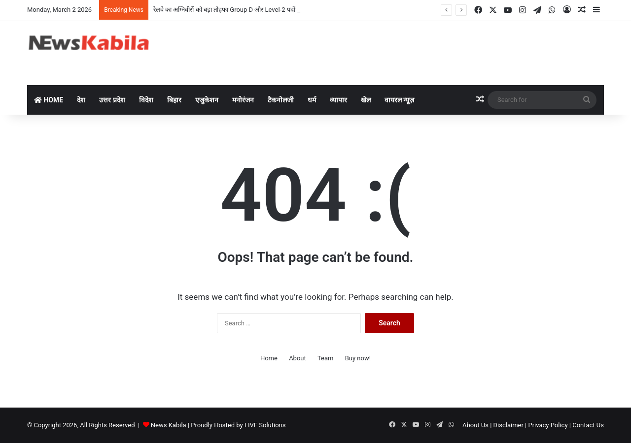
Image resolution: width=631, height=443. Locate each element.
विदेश (146, 100)
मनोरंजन (243, 100)
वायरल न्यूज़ (399, 100)
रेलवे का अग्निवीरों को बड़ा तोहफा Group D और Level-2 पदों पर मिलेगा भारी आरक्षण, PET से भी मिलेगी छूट (278, 9)
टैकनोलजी (281, 100)
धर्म (312, 100)
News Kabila (168, 425)
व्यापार (338, 100)
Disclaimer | (510, 425)
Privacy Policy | (549, 425)
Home (48, 100)
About (297, 358)
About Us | (476, 425)
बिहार (174, 100)
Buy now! (358, 358)
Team (325, 358)
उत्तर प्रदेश (112, 100)
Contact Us (588, 425)
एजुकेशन (206, 100)
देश (81, 100)
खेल (366, 100)
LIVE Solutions (265, 425)
